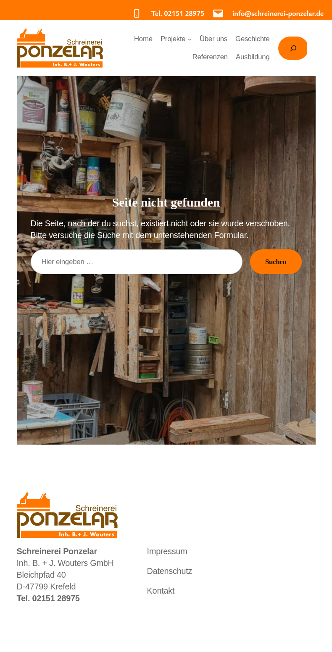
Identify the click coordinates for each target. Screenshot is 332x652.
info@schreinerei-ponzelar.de (267, 13)
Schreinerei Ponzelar (67, 51)
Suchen (275, 262)
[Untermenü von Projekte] (192, 42)
